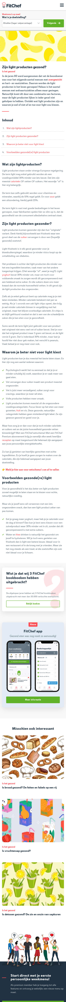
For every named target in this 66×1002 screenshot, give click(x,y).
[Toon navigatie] (62, 5)
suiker (24, 237)
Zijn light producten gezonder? (22, 136)
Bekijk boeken (33, 604)
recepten (6, 440)
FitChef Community (11, 5)
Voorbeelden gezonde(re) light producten (28, 152)
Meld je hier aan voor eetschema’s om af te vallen (32, 470)
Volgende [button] (53, 23)
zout (52, 196)
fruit (18, 410)
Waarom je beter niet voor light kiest (25, 144)
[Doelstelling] (22, 23)
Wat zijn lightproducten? (19, 128)
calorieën (15, 181)
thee (18, 534)
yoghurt (6, 275)
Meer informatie (33, 700)
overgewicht (55, 80)
